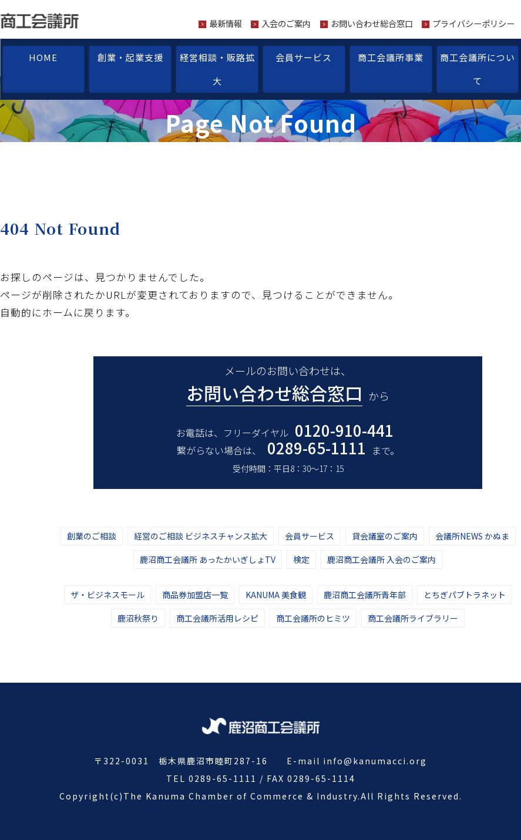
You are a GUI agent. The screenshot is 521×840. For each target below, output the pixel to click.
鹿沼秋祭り (138, 618)
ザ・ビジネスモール (107, 595)
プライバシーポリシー (473, 23)
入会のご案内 (286, 23)
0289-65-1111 (316, 447)
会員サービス (303, 57)
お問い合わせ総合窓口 (372, 23)
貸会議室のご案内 (385, 536)
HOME (43, 57)
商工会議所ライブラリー (413, 618)
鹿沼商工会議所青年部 (365, 595)
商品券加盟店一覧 (195, 595)
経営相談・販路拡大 (217, 69)
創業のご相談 (91, 536)
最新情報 (225, 23)
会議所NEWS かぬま (472, 536)
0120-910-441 (344, 430)
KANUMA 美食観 (276, 595)
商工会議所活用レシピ (217, 618)
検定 (301, 559)
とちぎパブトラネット (464, 595)
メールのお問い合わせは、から (287, 384)
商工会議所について (477, 69)
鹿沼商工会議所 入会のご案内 (381, 559)
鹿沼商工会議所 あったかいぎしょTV (207, 559)
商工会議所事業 (390, 57)
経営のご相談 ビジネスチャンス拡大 (200, 536)
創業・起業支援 (130, 57)
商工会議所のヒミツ (313, 618)
